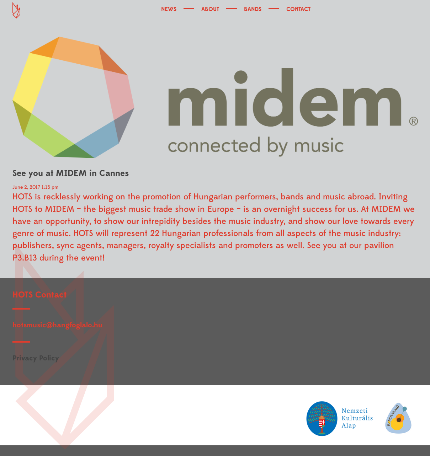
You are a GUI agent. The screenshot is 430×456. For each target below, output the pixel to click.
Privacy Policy (35, 358)
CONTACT (298, 9)
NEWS (168, 9)
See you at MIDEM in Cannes (70, 173)
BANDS (252, 9)
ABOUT (210, 9)
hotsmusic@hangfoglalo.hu (57, 325)
